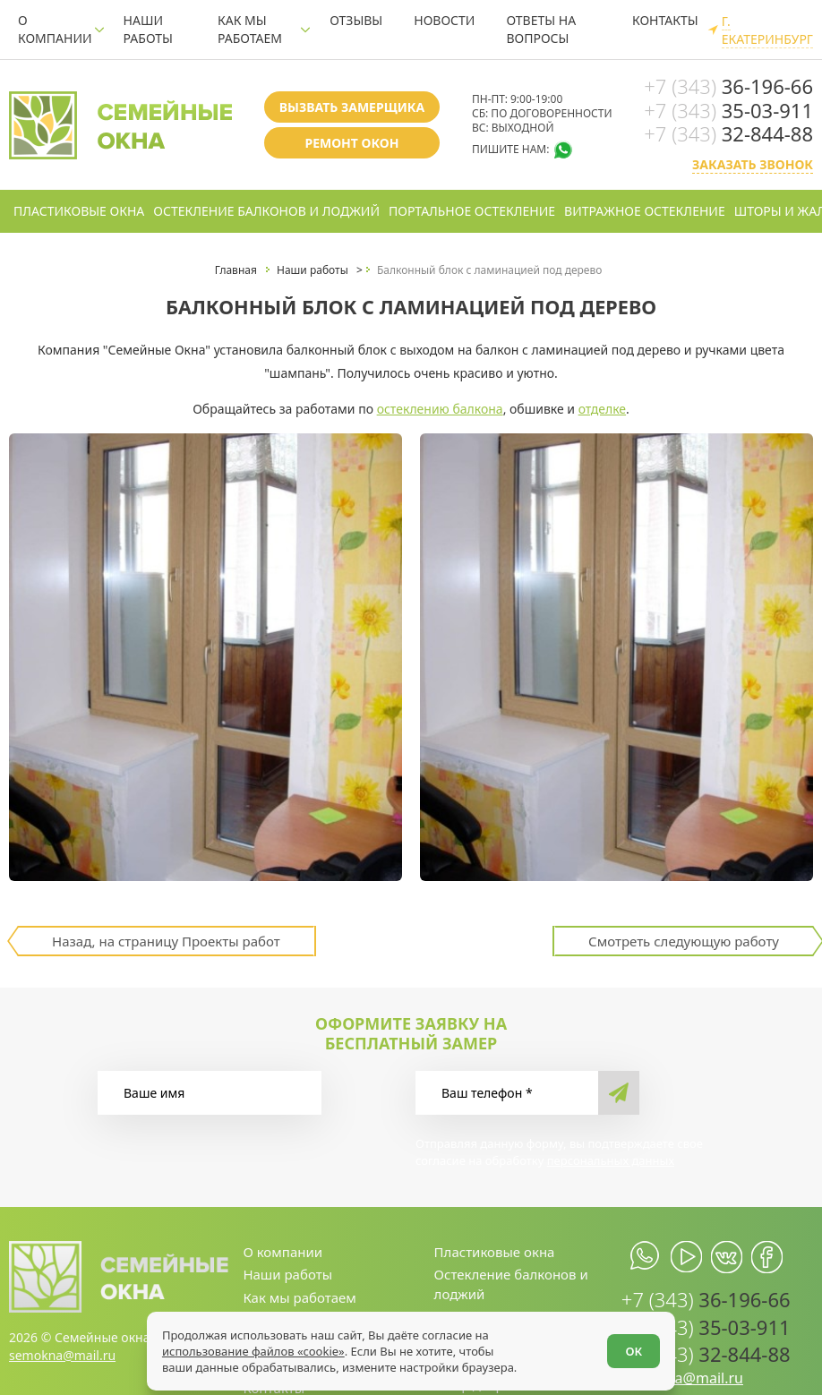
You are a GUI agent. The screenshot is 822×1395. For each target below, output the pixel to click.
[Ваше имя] (209, 1093)
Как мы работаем (250, 29)
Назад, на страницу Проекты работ (166, 941)
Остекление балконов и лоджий (266, 210)
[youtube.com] (686, 1257)
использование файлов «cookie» (253, 1351)
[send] (618, 1093)
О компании (55, 29)
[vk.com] (726, 1257)
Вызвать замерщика (351, 107)
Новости (444, 20)
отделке (602, 408)
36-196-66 (728, 86)
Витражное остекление (644, 210)
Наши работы (148, 29)
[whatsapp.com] (646, 1257)
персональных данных (610, 1160)
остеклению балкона (440, 408)
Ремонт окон (351, 142)
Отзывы (356, 20)
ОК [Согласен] (633, 1351)
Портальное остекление (472, 210)
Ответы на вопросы (541, 29)
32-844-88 (728, 133)
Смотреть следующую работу (683, 941)
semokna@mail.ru (62, 1355)
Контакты (665, 20)
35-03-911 (728, 110)
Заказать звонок (752, 164)
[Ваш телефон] (506, 1093)
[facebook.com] (767, 1257)
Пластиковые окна (78, 210)
